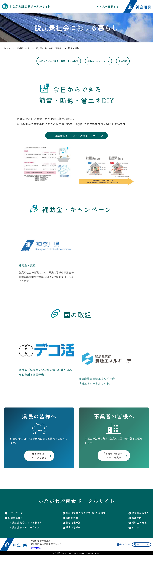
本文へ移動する (109, 6)
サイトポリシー (115, 554)
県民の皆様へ (72, 537)
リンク (134, 537)
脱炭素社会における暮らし (29, 532)
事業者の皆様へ (139, 521)
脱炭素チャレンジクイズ (27, 537)
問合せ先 (36, 557)
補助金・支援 (138, 532)
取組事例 (135, 526)
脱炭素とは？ (16, 526)
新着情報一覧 (72, 532)
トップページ (16, 521)
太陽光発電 (71, 526)
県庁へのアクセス (137, 554)
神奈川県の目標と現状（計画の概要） (87, 521)
